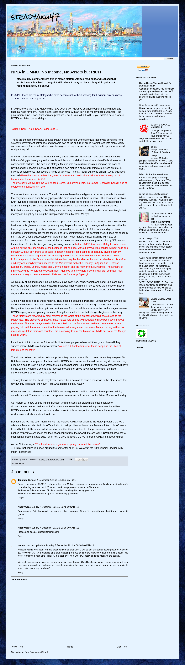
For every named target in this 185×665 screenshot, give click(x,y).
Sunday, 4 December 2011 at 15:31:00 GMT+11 (52, 480)
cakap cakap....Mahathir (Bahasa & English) (160, 149)
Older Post (122, 647)
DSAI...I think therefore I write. (154, 174)
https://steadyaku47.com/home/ (154, 105)
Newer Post (17, 647)
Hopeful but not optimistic (31, 545)
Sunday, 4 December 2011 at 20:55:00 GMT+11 (55, 528)
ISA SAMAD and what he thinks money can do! (161, 216)
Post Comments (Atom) (36, 652)
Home (70, 647)
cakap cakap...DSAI (149, 238)
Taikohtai (22, 480)
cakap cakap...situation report (153, 194)
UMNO (22, 463)
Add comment (19, 579)
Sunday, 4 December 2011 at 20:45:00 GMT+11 (55, 507)
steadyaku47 (35, 16)
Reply (21, 498)
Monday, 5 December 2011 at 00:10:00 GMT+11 (70, 545)
